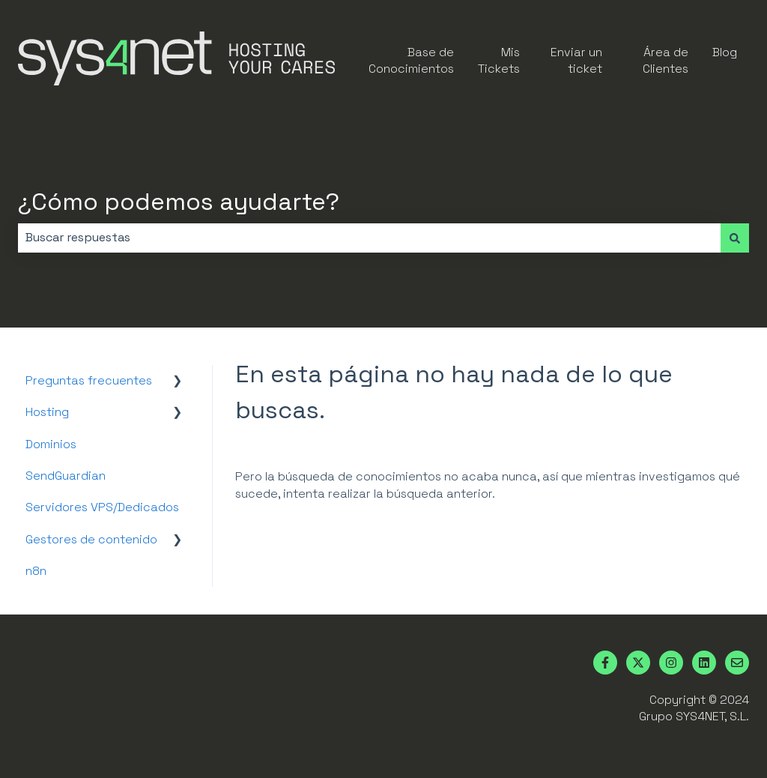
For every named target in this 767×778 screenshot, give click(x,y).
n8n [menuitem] (35, 571)
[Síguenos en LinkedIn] (704, 663)
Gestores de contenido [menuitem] (91, 539)
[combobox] (369, 237)
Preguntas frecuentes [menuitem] (88, 380)
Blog (724, 52)
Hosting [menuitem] (47, 412)
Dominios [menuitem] (50, 444)
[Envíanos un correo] (737, 663)
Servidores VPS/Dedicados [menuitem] (102, 507)
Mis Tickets (499, 60)
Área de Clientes (665, 60)
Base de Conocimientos (411, 60)
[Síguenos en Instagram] (671, 663)
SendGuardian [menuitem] (65, 475)
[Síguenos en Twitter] (638, 663)
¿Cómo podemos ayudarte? (178, 202)
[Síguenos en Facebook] (605, 663)
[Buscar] (735, 237)
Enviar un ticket (576, 60)
